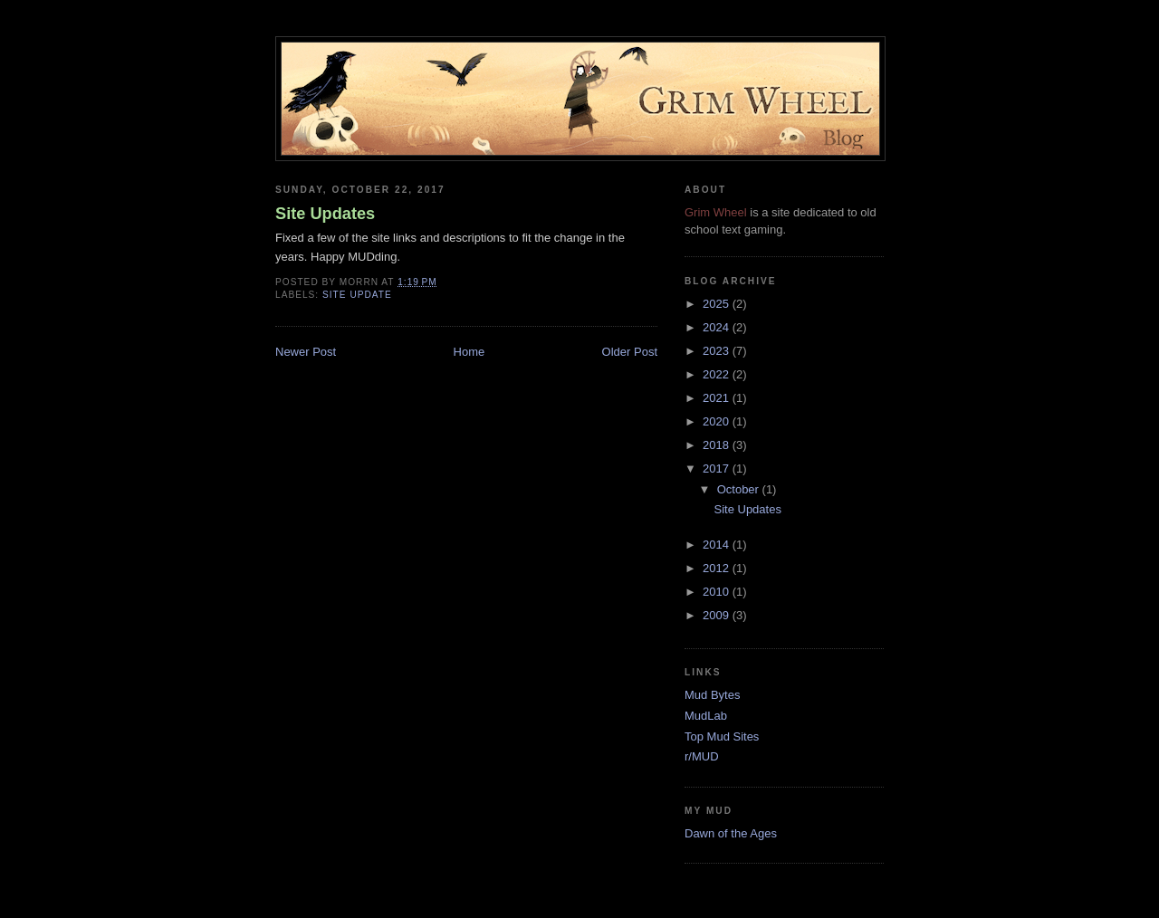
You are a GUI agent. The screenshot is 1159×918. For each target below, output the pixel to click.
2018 (718, 445)
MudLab (706, 715)
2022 (718, 374)
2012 (718, 568)
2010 (718, 591)
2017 (718, 468)
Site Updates (325, 214)
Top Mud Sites (722, 736)
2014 (718, 544)
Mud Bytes (712, 695)
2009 (718, 615)
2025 (718, 304)
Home (469, 352)
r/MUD (702, 756)
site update (357, 295)
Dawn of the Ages (731, 833)
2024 (718, 327)
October (739, 489)
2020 (718, 421)
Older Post (629, 352)
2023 (718, 351)
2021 (718, 398)
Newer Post (305, 352)
